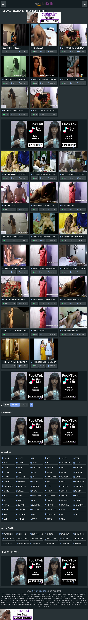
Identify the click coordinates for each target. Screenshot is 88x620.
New (7, 405)
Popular (15, 405)
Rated (24, 405)
